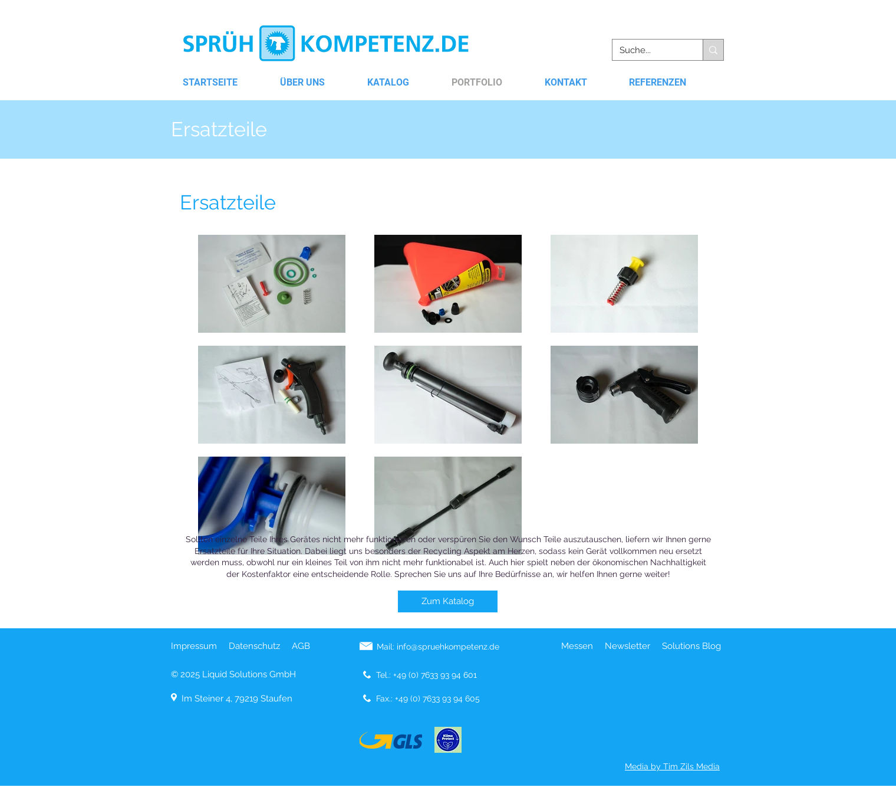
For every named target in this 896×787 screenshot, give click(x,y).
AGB (301, 646)
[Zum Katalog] (448, 601)
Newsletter (627, 646)
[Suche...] (649, 50)
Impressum (194, 646)
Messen (577, 646)
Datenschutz (254, 646)
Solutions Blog (691, 646)
